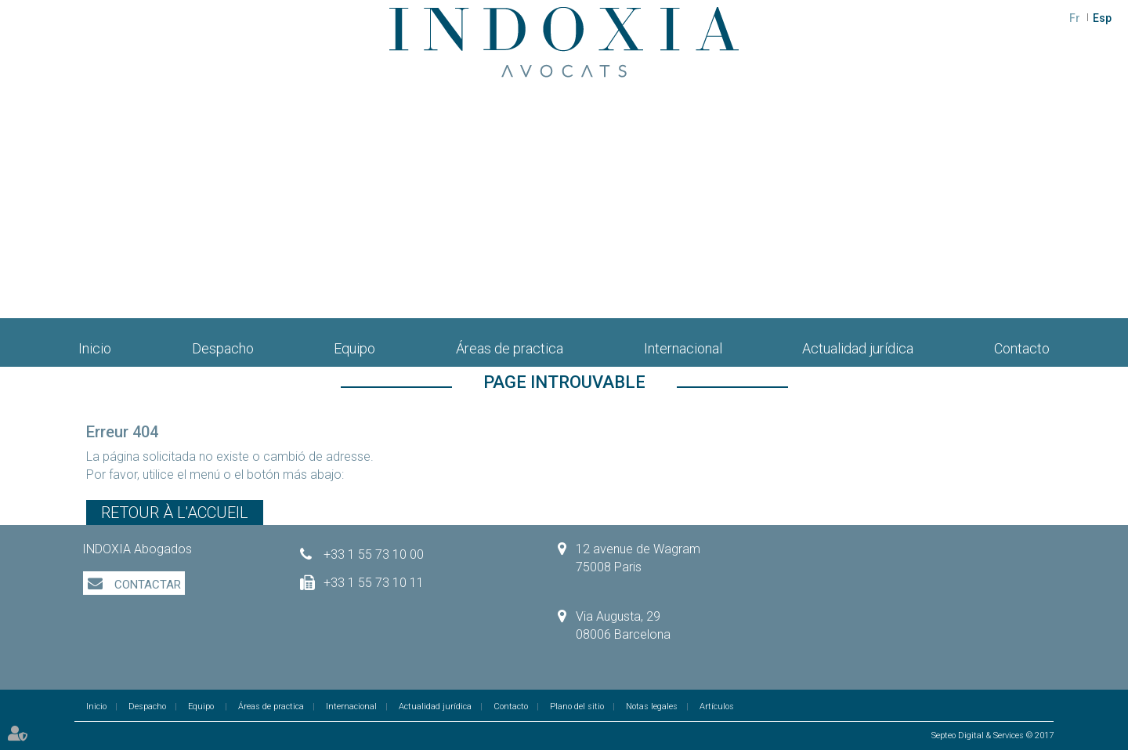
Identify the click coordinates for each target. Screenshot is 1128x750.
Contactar (146, 585)
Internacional (683, 348)
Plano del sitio (577, 706)
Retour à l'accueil (174, 512)
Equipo (354, 348)
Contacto (1022, 348)
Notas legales (652, 706)
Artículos (717, 706)
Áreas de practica (509, 348)
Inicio (94, 348)
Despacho (223, 348)
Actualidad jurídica (857, 348)
